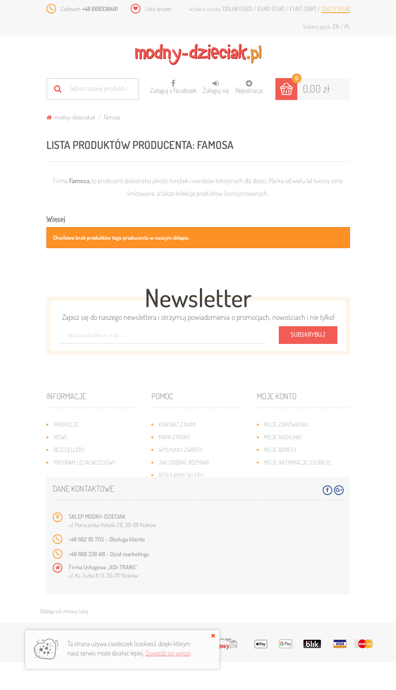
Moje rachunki (283, 437)
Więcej (55, 218)
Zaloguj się (216, 87)
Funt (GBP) (304, 8)
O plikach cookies (76, 475)
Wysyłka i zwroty (181, 449)
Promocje (66, 424)
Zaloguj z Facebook (173, 84)
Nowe (60, 437)
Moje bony (277, 475)
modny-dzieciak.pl (70, 117)
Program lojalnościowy (85, 462)
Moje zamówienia (285, 424)
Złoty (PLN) (336, 8)
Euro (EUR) (272, 8)
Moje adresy (280, 449)
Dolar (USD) (238, 8)
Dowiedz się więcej (168, 653)
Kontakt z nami (177, 424)
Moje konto (276, 396)
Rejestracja (249, 87)
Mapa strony (174, 437)
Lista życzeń (158, 8)
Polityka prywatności (186, 487)
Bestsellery (69, 449)
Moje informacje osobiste (297, 462)
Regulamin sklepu (181, 475)
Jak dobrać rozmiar (184, 462)
